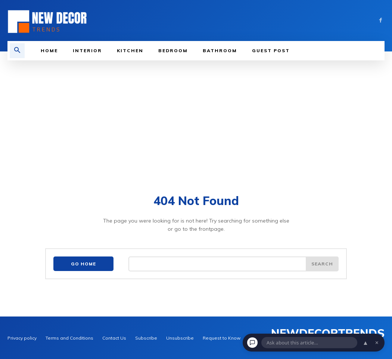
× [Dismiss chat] (377, 342)
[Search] (322, 263)
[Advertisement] (196, 116)
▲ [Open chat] (365, 342)
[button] (17, 50)
